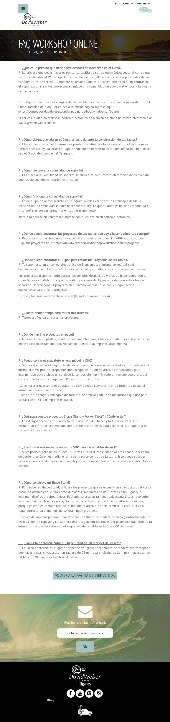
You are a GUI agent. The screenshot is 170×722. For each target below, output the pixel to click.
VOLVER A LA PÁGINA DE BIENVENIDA (85, 575)
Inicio (23, 52)
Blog (50, 700)
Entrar (117, 4)
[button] (23, 8)
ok (85, 646)
